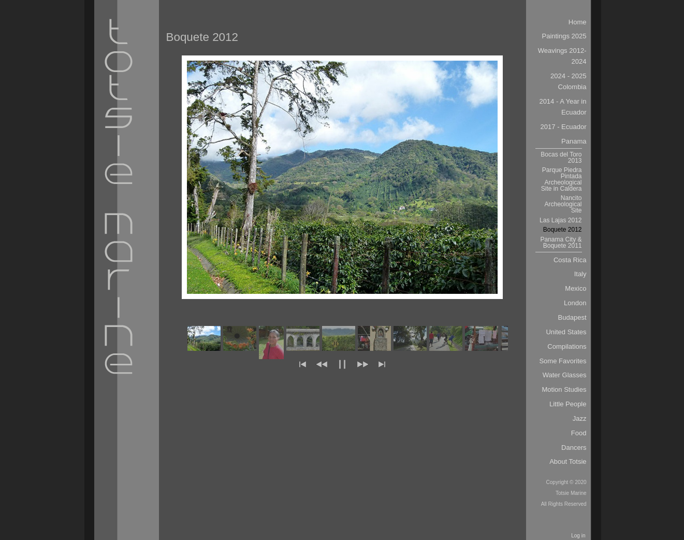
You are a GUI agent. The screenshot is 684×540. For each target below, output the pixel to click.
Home (578, 22)
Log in (578, 535)
